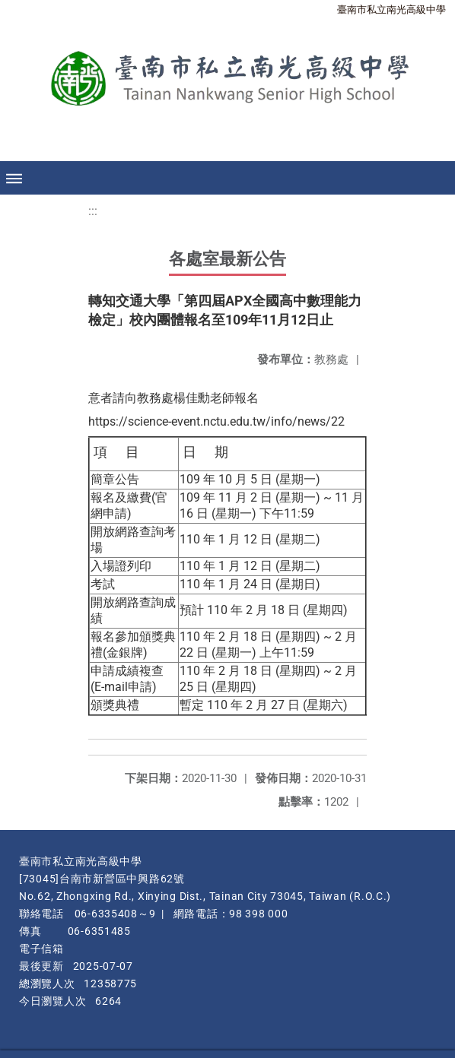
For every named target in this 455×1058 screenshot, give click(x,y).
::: (92, 211)
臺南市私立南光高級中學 (391, 9)
